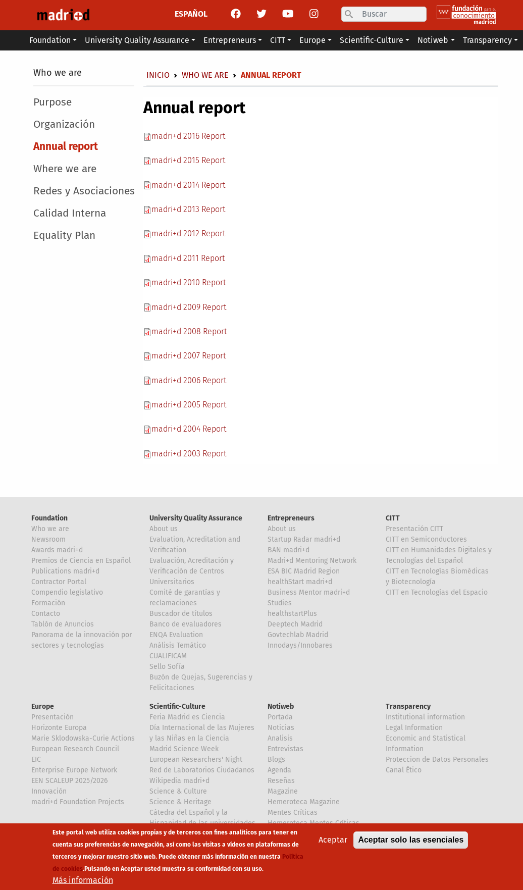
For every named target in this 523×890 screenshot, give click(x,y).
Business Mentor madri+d (309, 592)
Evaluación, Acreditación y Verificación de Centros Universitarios (191, 571)
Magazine (283, 791)
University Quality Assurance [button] (137, 40)
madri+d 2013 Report (188, 209)
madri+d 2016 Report (188, 136)
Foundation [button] (50, 40)
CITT (393, 518)
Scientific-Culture (177, 706)
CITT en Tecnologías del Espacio (437, 592)
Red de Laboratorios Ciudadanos (201, 770)
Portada (280, 717)
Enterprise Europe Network (74, 770)
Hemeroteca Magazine (304, 802)
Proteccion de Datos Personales (437, 759)
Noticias (281, 727)
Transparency (408, 706)
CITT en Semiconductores (426, 539)
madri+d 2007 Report (188, 355)
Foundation (49, 518)
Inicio (158, 75)
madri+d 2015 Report (188, 160)
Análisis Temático (177, 645)
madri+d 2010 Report (188, 282)
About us (163, 529)
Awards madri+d (57, 550)
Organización (64, 124)
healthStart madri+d (300, 582)
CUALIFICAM (168, 656)
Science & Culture (178, 791)
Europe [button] (312, 40)
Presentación (52, 717)
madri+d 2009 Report (188, 307)
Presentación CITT (414, 529)
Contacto (45, 613)
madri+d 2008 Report (189, 331)
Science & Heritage (180, 802)
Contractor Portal (58, 582)
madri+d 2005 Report (188, 404)
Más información (83, 883)
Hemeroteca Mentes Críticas (313, 823)
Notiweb (281, 706)
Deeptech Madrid (295, 624)
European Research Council (75, 749)
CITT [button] (277, 40)
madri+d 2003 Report (188, 453)
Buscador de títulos (181, 613)
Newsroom (48, 539)
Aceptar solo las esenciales (410, 843)
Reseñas (281, 780)
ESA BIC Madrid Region (304, 571)
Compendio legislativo (67, 592)
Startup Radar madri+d (304, 539)
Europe (42, 706)
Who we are (57, 72)
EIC (36, 759)
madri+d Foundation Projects (77, 802)
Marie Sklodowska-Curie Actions (83, 738)
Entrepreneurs (291, 518)
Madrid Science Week (184, 749)
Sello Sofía (167, 666)
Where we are (64, 169)
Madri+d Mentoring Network (312, 560)
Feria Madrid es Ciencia (187, 717)
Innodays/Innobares (300, 645)
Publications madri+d (65, 571)
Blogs (276, 759)
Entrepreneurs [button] (229, 40)
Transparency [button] (487, 40)
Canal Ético (404, 770)
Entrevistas (285, 749)
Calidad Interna (69, 213)
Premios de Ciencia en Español (81, 560)
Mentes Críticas (293, 812)
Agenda (279, 770)
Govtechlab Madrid (298, 635)
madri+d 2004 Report (188, 429)
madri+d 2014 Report (188, 185)
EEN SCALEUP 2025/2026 (69, 780)
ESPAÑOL (191, 14)
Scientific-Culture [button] (371, 40)
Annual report (65, 146)
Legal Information (414, 727)
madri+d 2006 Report (188, 380)
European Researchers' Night (195, 759)
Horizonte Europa (59, 727)
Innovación (49, 791)
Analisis (280, 738)
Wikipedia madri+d (179, 780)
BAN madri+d (288, 550)
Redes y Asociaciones (84, 191)
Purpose (52, 102)
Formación (48, 603)
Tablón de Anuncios (62, 624)
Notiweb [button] (432, 40)
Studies (280, 603)
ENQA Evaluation (176, 635)
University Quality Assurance (195, 518)
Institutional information (425, 717)
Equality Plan (64, 235)
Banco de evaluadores (185, 624)
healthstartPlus (292, 613)
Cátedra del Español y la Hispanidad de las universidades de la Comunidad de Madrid (202, 823)
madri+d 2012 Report (188, 233)
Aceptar (333, 843)
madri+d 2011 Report (188, 258)
